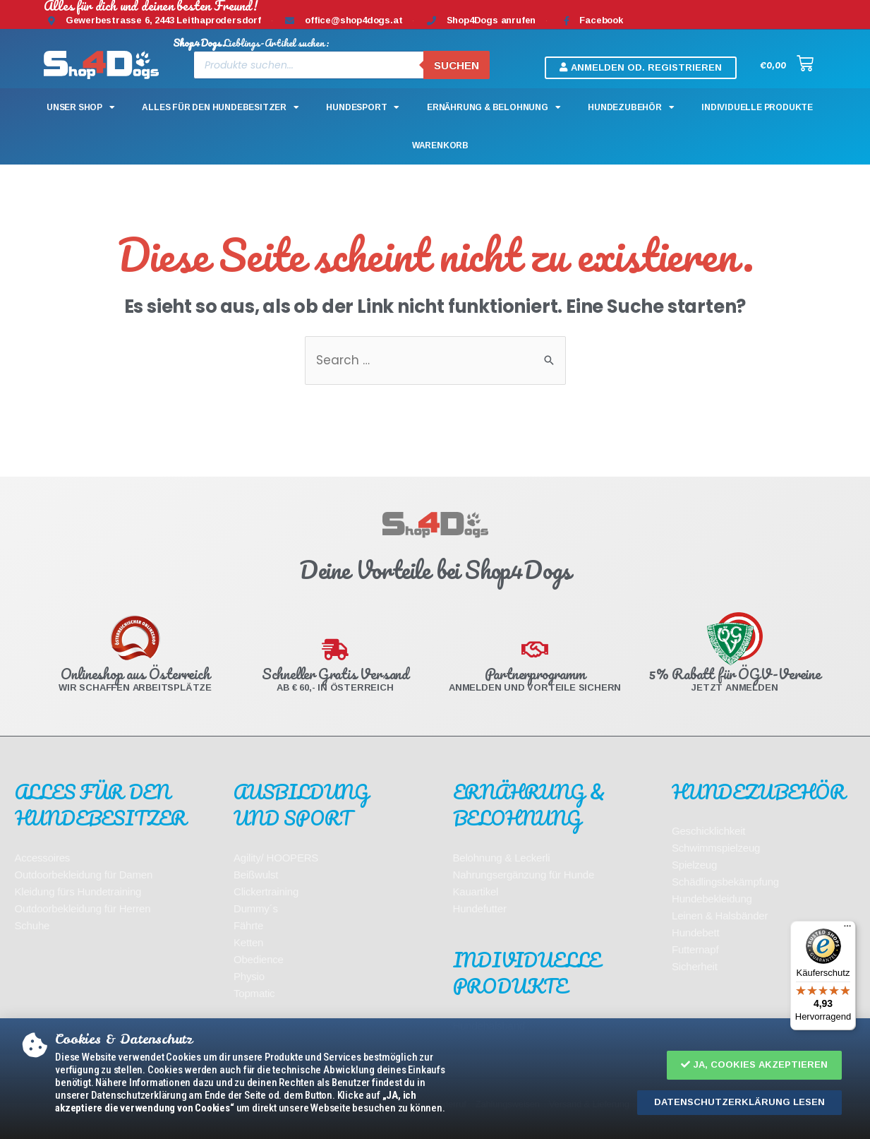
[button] (754, 1065)
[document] (435, 569)
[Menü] (847, 929)
